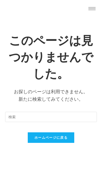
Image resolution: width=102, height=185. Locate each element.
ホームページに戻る (51, 137)
